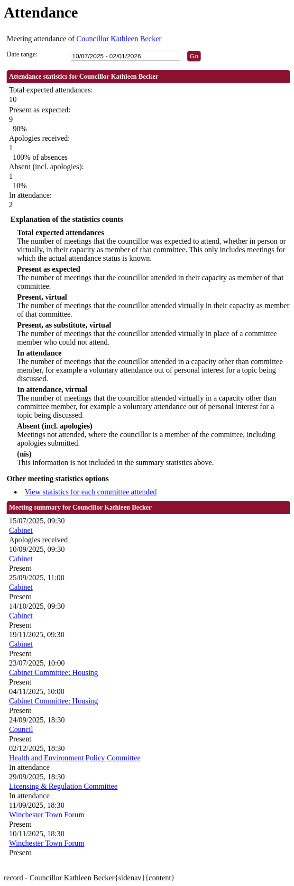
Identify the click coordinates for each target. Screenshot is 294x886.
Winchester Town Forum (46, 815)
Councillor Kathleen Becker (119, 39)
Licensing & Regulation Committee (63, 786)
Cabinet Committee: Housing (53, 672)
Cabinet (21, 530)
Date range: (22, 54)
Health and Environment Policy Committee (74, 758)
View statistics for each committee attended (91, 492)
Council (21, 729)
